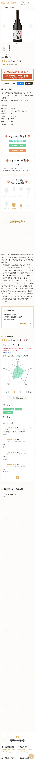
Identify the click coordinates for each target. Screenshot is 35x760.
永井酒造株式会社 (6, 64)
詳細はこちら (7, 352)
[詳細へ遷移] (9, 499)
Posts (30, 83)
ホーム (3, 7)
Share (21, 83)
